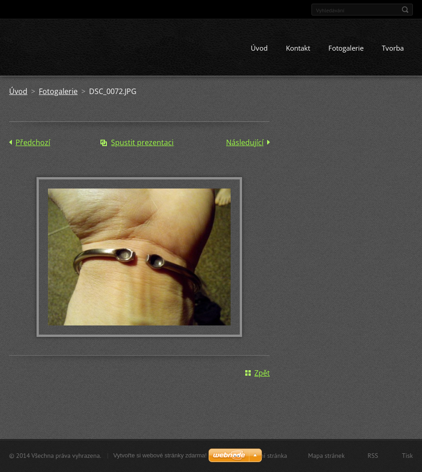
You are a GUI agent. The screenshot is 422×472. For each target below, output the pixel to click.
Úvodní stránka (266, 455)
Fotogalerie (346, 48)
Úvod (259, 48)
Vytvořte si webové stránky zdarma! (160, 455)
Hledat (405, 10)
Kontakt (298, 48)
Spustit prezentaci (142, 143)
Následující (245, 143)
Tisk (407, 455)
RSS (373, 455)
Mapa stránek (326, 455)
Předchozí (33, 143)
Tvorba (393, 48)
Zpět (262, 374)
